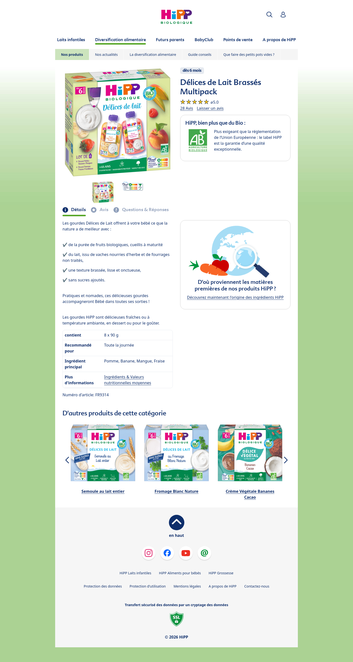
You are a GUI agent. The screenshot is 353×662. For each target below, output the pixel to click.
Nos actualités (106, 54)
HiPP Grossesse (221, 573)
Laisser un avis (210, 108)
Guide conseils (199, 54)
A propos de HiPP (223, 586)
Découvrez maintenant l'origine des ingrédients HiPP (235, 297)
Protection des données (103, 586)
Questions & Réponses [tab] (145, 209)
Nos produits (72, 54)
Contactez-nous (256, 586)
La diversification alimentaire (153, 54)
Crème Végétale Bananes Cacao (250, 494)
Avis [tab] (103, 209)
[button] (269, 14)
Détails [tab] (78, 209)
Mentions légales (187, 586)
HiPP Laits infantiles (135, 573)
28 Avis (186, 108)
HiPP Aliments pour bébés (180, 573)
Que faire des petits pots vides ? (248, 54)
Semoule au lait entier (103, 491)
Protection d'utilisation (147, 586)
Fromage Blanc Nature (177, 491)
